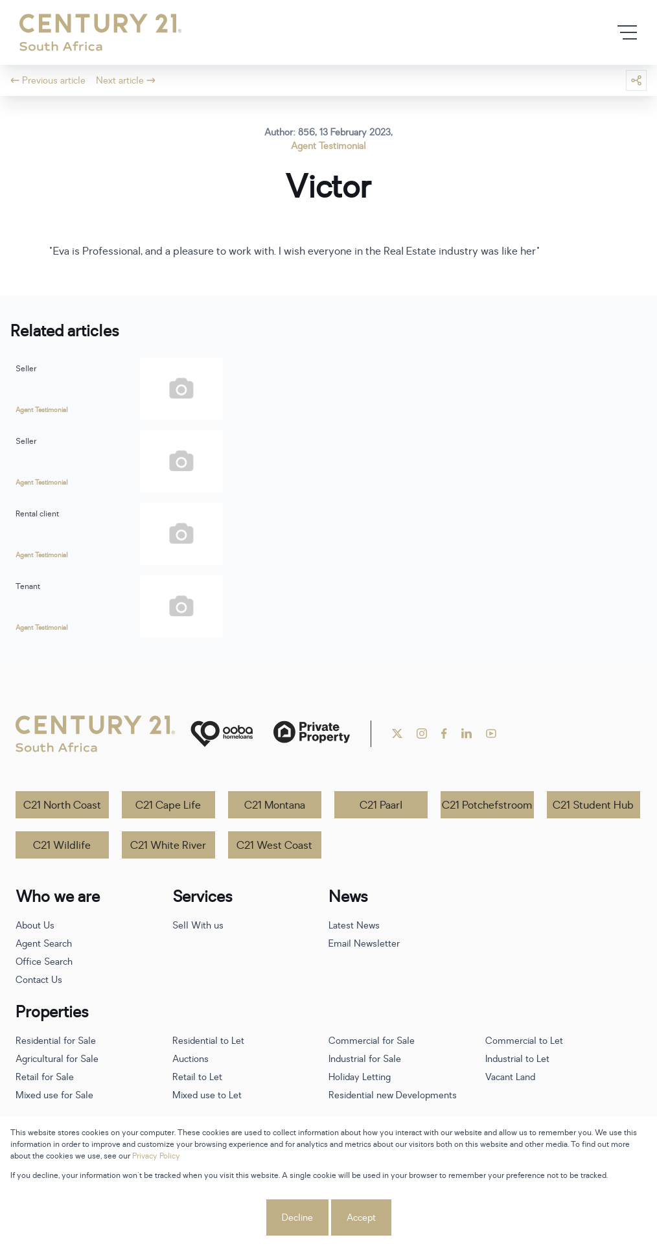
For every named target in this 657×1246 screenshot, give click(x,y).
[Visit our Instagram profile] (422, 733)
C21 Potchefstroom (487, 805)
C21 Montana (274, 805)
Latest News (354, 925)
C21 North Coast (62, 805)
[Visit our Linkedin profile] (466, 733)
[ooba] (221, 734)
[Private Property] (311, 734)
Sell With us (198, 925)
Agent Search (44, 944)
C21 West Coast (274, 845)
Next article (126, 81)
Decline (297, 1218)
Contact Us (39, 980)
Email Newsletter (364, 944)
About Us (35, 925)
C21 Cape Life (168, 805)
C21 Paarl (381, 805)
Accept (361, 1218)
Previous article (48, 81)
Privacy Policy (156, 1156)
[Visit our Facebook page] (444, 733)
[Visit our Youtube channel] (491, 733)
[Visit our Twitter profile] (397, 733)
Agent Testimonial (328, 146)
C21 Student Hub (593, 805)
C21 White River (168, 845)
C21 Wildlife (62, 845)
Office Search (44, 962)
